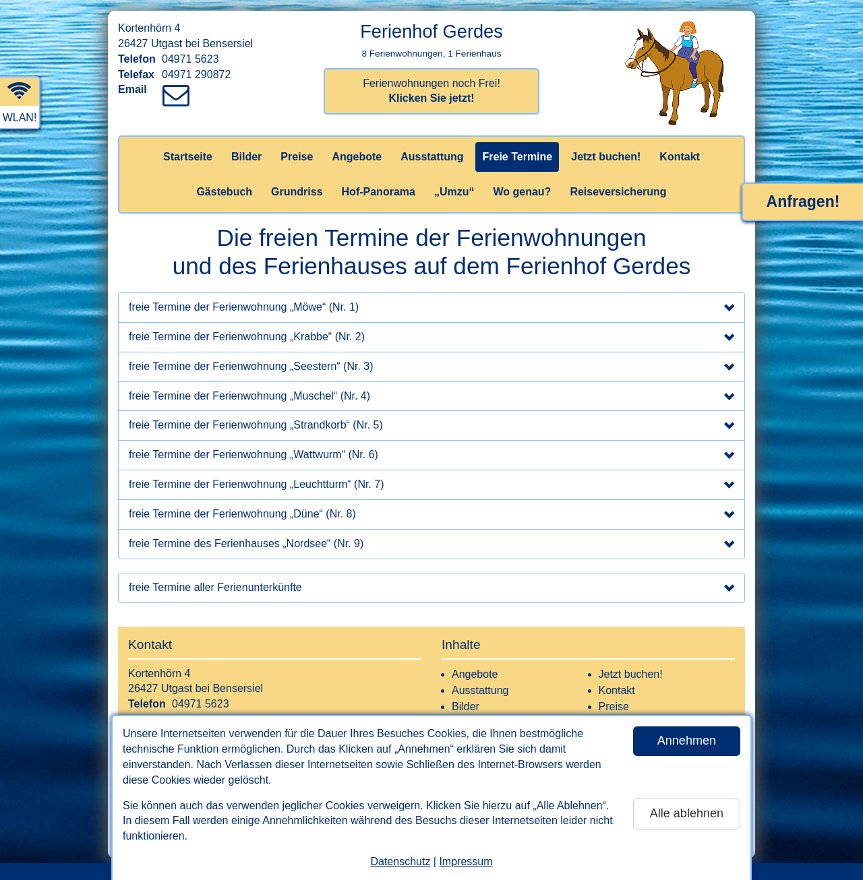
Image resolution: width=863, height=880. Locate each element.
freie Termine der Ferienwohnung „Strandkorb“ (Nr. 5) (431, 426)
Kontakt (679, 156)
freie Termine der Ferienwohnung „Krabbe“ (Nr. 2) (431, 338)
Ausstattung (431, 156)
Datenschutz (400, 861)
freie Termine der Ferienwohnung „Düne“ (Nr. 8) (431, 515)
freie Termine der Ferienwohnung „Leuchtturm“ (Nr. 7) (431, 486)
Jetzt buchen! (606, 156)
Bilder (246, 156)
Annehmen (686, 740)
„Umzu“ (454, 191)
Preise (296, 156)
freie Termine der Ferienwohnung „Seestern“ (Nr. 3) (431, 368)
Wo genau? (522, 191)
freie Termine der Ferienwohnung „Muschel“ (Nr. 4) (431, 397)
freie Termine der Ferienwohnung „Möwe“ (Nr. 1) (431, 309)
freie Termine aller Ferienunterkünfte (431, 589)
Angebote (357, 156)
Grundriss (296, 191)
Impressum (465, 861)
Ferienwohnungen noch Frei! (431, 90)
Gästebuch (224, 191)
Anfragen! (803, 201)
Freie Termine (517, 156)
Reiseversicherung (618, 191)
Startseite (187, 156)
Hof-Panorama (378, 191)
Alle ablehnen (686, 813)
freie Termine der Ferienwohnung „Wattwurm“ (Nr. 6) (431, 456)
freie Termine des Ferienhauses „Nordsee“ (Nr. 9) (431, 545)
